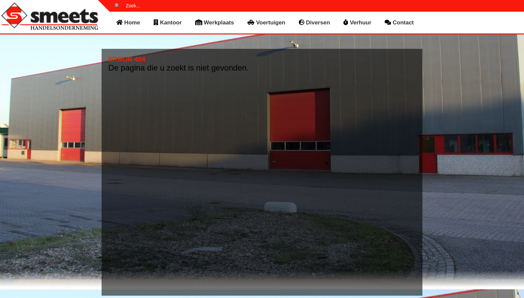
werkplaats (214, 22)
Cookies (330, 264)
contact (399, 22)
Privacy (329, 260)
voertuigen (266, 22)
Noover (348, 291)
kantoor (167, 22)
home (128, 22)
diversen (314, 22)
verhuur (357, 22)
